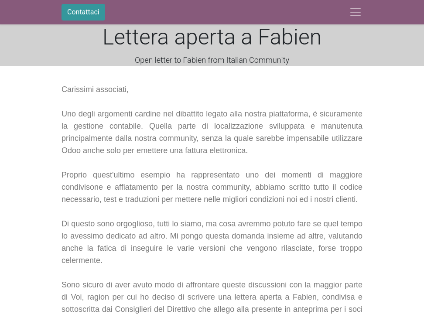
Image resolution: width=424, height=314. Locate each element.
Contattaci (83, 12)
